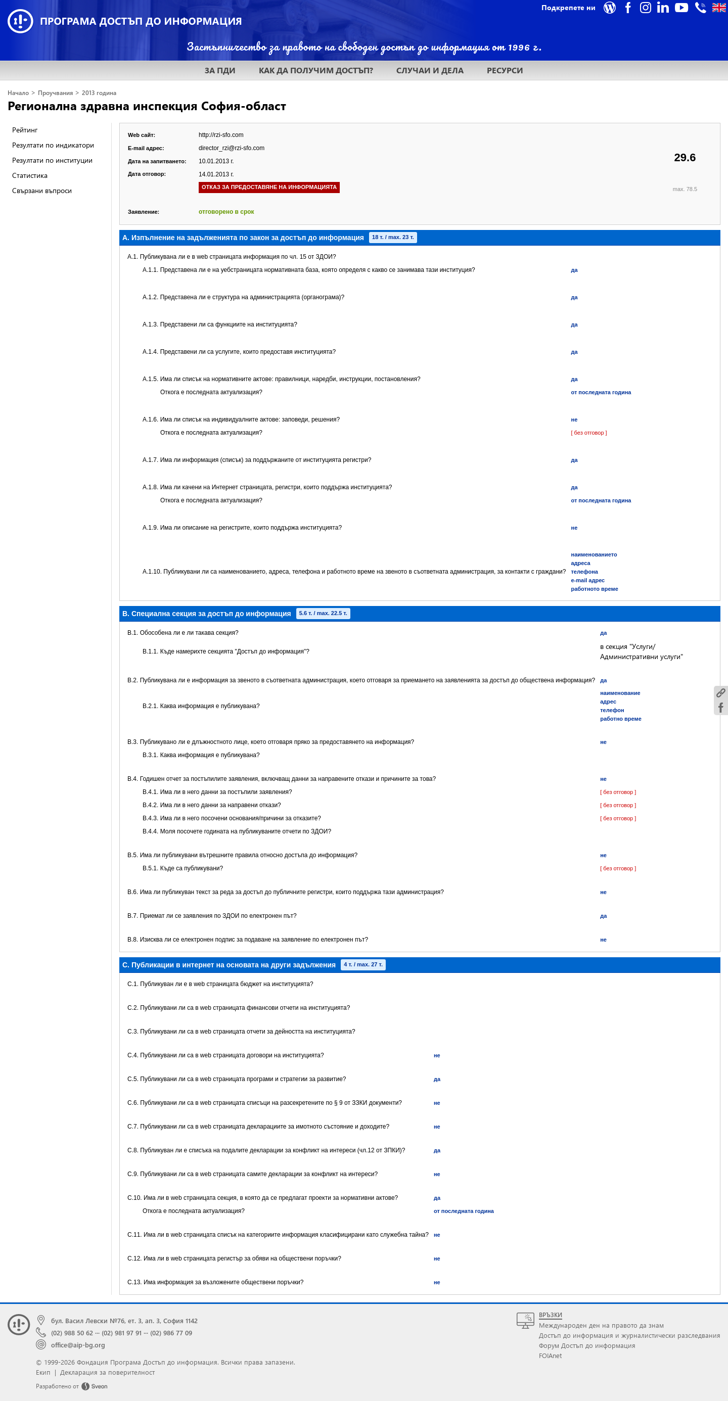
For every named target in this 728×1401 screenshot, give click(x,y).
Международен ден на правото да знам (601, 1325)
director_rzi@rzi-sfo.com (231, 148)
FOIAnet (550, 1355)
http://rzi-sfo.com (221, 134)
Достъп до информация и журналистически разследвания (629, 1335)
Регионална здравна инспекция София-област (147, 105)
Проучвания (55, 93)
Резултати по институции (52, 160)
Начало (18, 93)
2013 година (99, 93)
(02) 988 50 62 (72, 1332)
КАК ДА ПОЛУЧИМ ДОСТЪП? (316, 70)
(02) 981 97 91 (122, 1332)
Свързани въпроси (42, 190)
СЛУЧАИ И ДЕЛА (430, 70)
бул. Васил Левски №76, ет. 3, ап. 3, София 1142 (124, 1320)
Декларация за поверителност (107, 1372)
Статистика (30, 175)
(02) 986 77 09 (171, 1332)
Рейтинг (24, 129)
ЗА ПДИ (220, 70)
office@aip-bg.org (78, 1344)
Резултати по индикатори (53, 145)
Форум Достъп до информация (587, 1345)
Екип (43, 1372)
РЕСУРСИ (505, 70)
